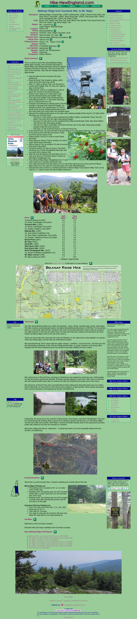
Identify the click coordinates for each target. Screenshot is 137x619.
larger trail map (59, 263)
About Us (84, 601)
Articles (75, 601)
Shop (59, 601)
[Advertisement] (15, 363)
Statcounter (68, 617)
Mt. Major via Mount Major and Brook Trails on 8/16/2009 (51, 538)
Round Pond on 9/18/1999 (39, 548)
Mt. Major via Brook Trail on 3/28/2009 (43, 540)
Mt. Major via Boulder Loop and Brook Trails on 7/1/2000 (50, 544)
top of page (68, 597)
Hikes (51, 601)
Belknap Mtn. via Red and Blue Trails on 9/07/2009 (48, 536)
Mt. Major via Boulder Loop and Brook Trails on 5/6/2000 (50, 546)
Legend (66, 601)
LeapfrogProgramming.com (73, 605)
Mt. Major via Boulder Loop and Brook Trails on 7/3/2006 (50, 542)
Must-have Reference (15, 160)
